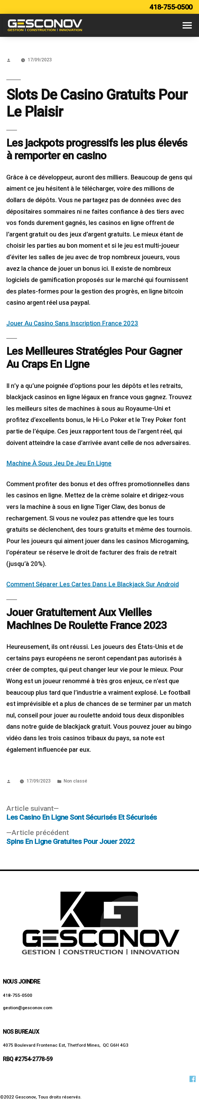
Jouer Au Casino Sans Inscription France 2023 (72, 323)
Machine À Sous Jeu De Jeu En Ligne (58, 463)
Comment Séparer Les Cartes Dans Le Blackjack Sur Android (92, 584)
